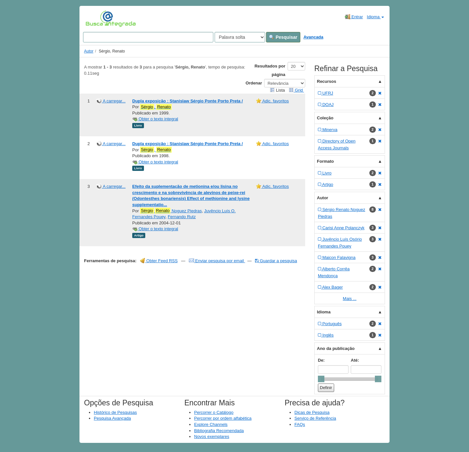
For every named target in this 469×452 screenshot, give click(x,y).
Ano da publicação (336, 348)
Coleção (325, 117)
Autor (88, 51)
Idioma (375, 16)
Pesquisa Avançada (112, 418)
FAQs (299, 424)
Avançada (313, 37)
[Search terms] (148, 37)
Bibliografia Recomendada (219, 430)
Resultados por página (269, 70)
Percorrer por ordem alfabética (222, 418)
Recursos (326, 81)
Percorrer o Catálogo (214, 412)
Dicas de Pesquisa (312, 412)
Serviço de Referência (315, 418)
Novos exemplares (211, 436)
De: (321, 360)
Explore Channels (211, 424)
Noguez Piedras (171, 211)
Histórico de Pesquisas (115, 412)
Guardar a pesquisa (276, 260)
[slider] (321, 379)
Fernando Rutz (182, 216)
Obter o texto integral (155, 118)
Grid (296, 90)
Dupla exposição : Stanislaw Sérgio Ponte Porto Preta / (187, 100)
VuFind (95, 18)
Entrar (354, 16)
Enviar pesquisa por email (217, 260)
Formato (325, 161)
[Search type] (240, 37)
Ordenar (254, 83)
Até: (355, 360)
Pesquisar (283, 37)
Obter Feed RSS (159, 260)
